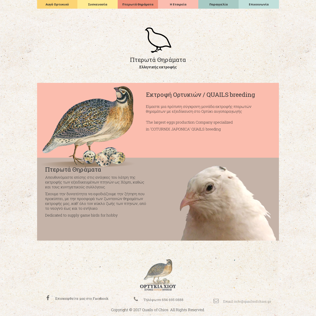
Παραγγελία (218, 4)
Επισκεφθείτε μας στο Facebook (82, 302)
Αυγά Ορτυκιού (57, 4)
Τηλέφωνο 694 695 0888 (163, 304)
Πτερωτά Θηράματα (137, 4)
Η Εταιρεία (178, 4)
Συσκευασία (97, 4)
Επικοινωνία (259, 4)
